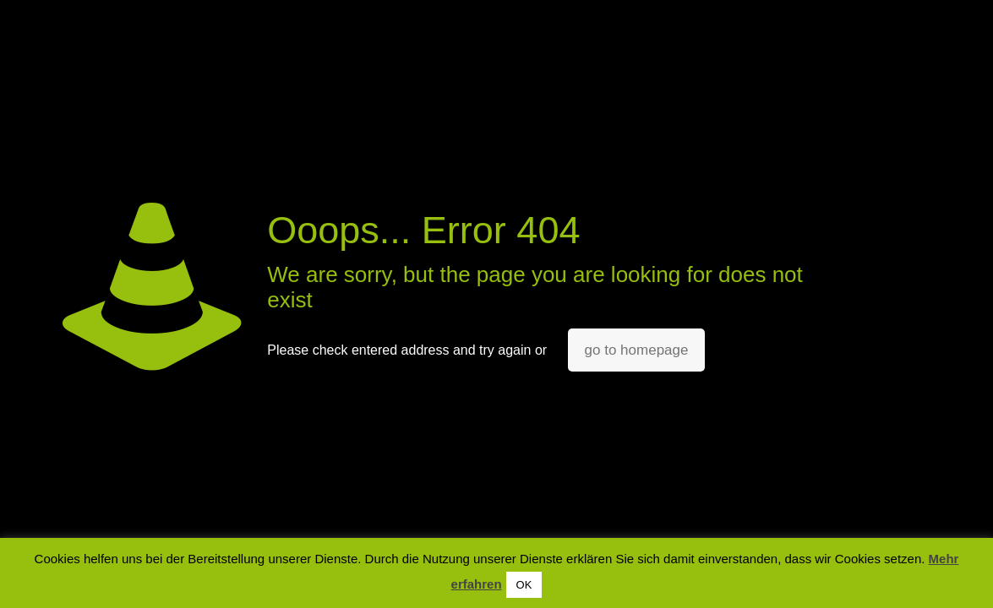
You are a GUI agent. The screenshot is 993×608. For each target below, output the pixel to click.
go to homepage (637, 350)
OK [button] (524, 584)
